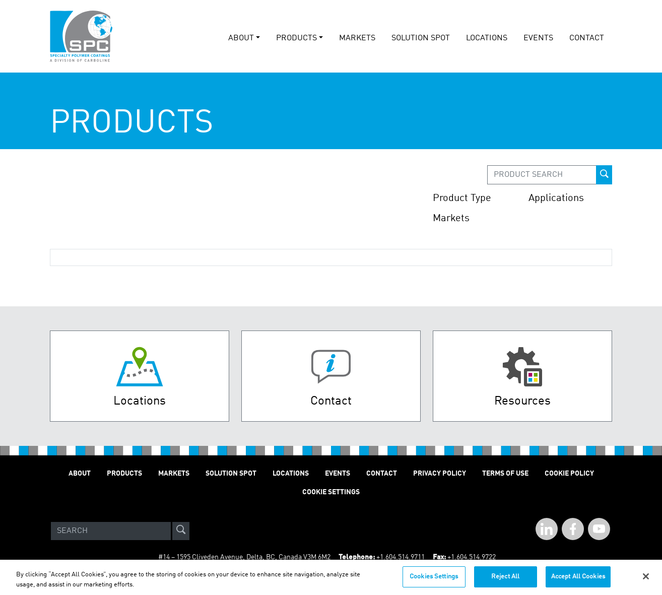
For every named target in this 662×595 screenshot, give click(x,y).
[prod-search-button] (604, 174)
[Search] (111, 531)
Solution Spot (231, 473)
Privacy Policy (439, 473)
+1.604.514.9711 (400, 557)
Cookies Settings (434, 580)
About (80, 473)
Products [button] (296, 38)
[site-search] (180, 531)
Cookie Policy (569, 473)
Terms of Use (505, 473)
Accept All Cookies (578, 580)
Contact (586, 38)
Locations (486, 38)
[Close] (646, 580)
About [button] (241, 38)
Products (124, 473)
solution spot (420, 38)
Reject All (505, 580)
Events (337, 473)
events (538, 38)
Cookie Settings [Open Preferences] (331, 492)
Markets (357, 38)
